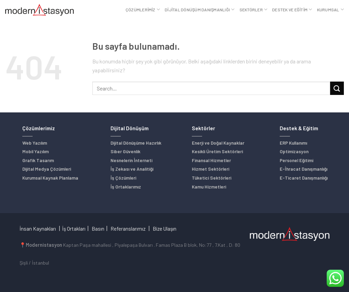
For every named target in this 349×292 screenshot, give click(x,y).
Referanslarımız (128, 229)
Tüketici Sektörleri (211, 178)
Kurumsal (330, 9)
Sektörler (254, 9)
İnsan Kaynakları (38, 229)
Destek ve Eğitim (292, 9)
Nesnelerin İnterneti (131, 160)
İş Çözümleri (123, 178)
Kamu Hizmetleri (209, 187)
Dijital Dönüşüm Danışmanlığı (199, 9)
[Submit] (337, 88)
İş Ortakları (73, 229)
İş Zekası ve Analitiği (131, 169)
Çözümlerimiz (143, 9)
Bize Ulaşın (164, 229)
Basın (98, 229)
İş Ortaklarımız (125, 187)
